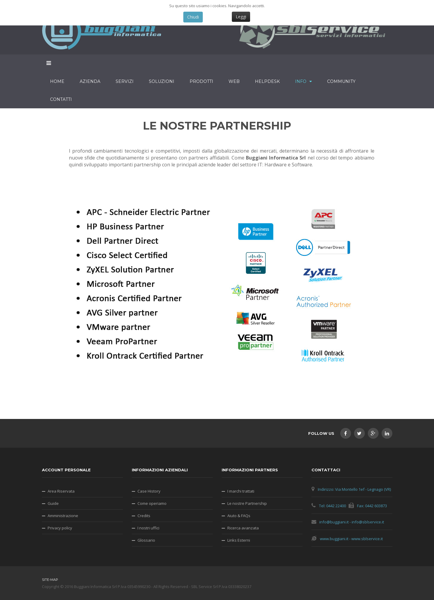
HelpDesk (267, 81)
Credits (143, 515)
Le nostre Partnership (247, 503)
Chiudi (193, 17)
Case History (149, 491)
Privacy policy (60, 528)
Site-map (50, 580)
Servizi (125, 81)
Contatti (61, 99)
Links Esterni (238, 540)
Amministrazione (63, 515)
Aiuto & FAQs (238, 515)
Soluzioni (161, 81)
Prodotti (201, 81)
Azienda (90, 81)
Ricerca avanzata (243, 528)
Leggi (241, 16)
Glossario (146, 540)
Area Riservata (61, 491)
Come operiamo (152, 503)
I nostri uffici (148, 528)
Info (300, 81)
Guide (53, 503)
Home (57, 81)
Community (341, 81)
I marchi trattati (240, 491)
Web (234, 81)
